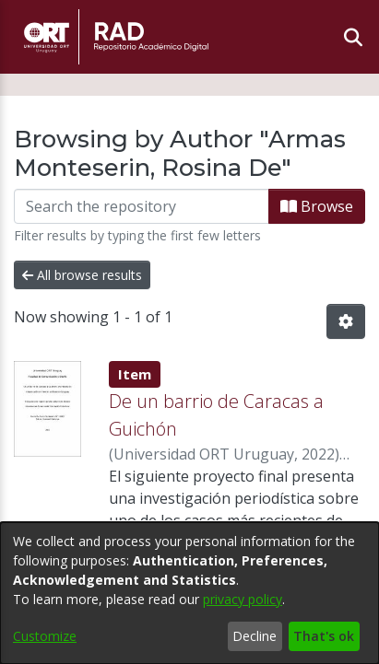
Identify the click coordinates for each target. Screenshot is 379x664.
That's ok (323, 636)
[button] (345, 321)
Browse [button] (316, 206)
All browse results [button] (82, 275)
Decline (254, 636)
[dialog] (189, 593)
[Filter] (141, 206)
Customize (45, 636)
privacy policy (242, 599)
